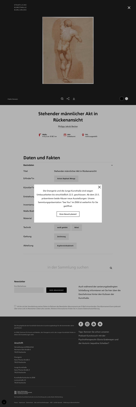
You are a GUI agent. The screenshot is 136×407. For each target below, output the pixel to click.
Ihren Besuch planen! (68, 214)
